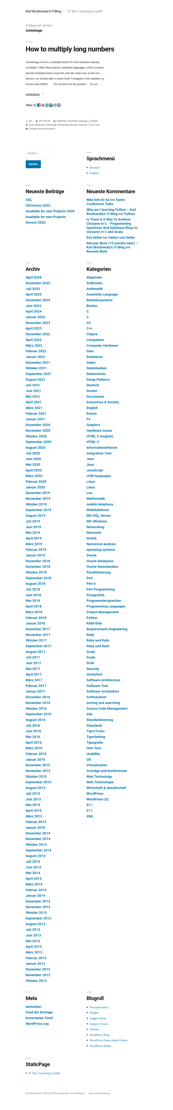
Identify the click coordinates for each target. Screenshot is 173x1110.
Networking (95, 527)
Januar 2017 (35, 691)
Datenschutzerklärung (99, 1093)
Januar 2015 (35, 827)
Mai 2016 (33, 737)
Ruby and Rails (98, 640)
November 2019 (38, 499)
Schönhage (51, 125)
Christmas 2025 (38, 205)
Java (90, 459)
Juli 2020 (33, 453)
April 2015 (34, 810)
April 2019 (34, 538)
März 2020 (34, 476)
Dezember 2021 (38, 362)
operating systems (101, 550)
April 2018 (34, 606)
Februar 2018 (36, 618)
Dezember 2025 (38, 283)
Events (92, 413)
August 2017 (35, 652)
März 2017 (34, 680)
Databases (95, 357)
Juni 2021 (33, 391)
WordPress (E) (98, 799)
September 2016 (38, 714)
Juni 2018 (33, 595)
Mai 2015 (33, 805)
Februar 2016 (36, 754)
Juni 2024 (33, 306)
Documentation (99, 1007)
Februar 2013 (36, 958)
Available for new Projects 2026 (50, 211)
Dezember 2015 (38, 765)
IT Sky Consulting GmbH (44, 1073)
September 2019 (38, 510)
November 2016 (38, 703)
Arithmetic (62, 121)
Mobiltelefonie (98, 510)
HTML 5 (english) (100, 436)
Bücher (92, 306)
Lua (89, 493)
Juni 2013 (33, 935)
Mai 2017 (33, 669)
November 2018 (38, 567)
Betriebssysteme (100, 300)
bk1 (31, 121)
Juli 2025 (33, 289)
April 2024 (34, 311)
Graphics (93, 425)
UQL (29, 200)
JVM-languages (99, 476)
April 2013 (34, 947)
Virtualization (97, 765)
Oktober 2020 (36, 436)
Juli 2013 (33, 930)
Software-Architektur (103, 691)
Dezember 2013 (38, 901)
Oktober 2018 (36, 572)
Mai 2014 (33, 873)
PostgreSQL (96, 595)
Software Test (97, 686)
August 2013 (35, 924)
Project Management (103, 612)
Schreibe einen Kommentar (42, 128)
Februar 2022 (36, 351)
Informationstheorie (102, 448)
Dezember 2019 (38, 493)
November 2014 (38, 839)
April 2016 (34, 742)
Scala (91, 652)
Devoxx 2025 (36, 222)
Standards (94, 725)
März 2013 (34, 952)
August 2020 (35, 448)
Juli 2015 (33, 793)
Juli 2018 (33, 589)
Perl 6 (91, 584)
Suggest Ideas (98, 1018)
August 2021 (35, 379)
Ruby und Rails (98, 646)
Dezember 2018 (38, 561)
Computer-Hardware (102, 345)
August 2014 (35, 856)
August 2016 (35, 720)
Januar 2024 (35, 317)
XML (90, 816)
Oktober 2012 (36, 981)
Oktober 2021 (36, 368)
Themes (94, 1029)
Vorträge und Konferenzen (107, 771)
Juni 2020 (33, 459)
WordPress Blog (99, 1035)
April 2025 (34, 294)
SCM (90, 663)
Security (93, 669)
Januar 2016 (35, 759)
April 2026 (34, 277)
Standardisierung (100, 720)
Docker (92, 391)
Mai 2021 (33, 396)
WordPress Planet (100, 1046)
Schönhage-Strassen (68, 125)
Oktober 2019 (36, 504)
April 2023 (34, 328)
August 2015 (35, 788)
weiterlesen (33, 94)
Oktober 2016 (36, 708)
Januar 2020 (35, 487)
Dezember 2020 (38, 425)
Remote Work (97, 251)
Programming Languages (106, 606)
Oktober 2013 (36, 913)
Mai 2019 (33, 533)
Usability (93, 754)
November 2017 (38, 635)
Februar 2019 (36, 550)
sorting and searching (103, 703)
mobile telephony (100, 504)
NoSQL (92, 538)
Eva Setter (94, 237)
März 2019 (34, 544)
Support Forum (99, 1024)
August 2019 (35, 516)
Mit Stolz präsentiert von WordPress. (68, 1093)
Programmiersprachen (104, 601)
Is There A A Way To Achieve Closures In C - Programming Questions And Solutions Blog (110, 223)
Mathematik (96, 499)
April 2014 (34, 879)
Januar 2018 (35, 623)
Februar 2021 (36, 413)
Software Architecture (103, 680)
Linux (91, 482)
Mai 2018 (33, 601)
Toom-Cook (94, 125)
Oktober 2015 (36, 776)
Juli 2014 (33, 862)
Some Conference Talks (106, 202)
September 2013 (38, 918)
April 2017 (34, 674)
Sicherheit (94, 674)
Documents (95, 396)
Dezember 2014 (38, 833)
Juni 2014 (33, 867)
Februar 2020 (36, 482)
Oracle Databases (100, 561)
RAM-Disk (94, 623)
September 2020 (38, 442)
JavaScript (95, 470)
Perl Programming (101, 589)
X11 (90, 805)
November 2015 (38, 771)
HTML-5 (93, 442)
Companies (95, 340)
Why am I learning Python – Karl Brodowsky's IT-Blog (111, 212)
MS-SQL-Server (99, 516)
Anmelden (33, 1007)
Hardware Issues (99, 430)
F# (88, 419)
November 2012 (38, 975)
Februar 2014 (36, 890)
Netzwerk (94, 533)
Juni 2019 (33, 527)
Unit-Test (94, 748)
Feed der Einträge (39, 1012)
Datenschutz (96, 374)
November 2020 (38, 430)
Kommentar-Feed (39, 1018)
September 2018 (38, 578)
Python (129, 214)
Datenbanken (97, 368)
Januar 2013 (35, 964)
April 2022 (34, 340)
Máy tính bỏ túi (98, 200)
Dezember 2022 (38, 334)
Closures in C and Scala (105, 232)
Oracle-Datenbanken (102, 567)
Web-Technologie (100, 782)
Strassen (83, 125)
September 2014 (38, 850)
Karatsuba (40, 125)
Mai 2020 (33, 465)
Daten (91, 362)
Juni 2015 (33, 799)
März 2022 (34, 345)
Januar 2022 (35, 357)
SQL (90, 714)
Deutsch (95, 168)
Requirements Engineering (107, 629)
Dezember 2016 (38, 697)
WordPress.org (37, 1024)
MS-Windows (97, 521)
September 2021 (38, 374)
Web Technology (99, 776)
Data (90, 351)
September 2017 (38, 646)
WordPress (95, 793)
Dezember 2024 (38, 300)
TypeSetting (96, 737)
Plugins (94, 1013)
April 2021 (34, 402)
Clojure (92, 334)
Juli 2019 (33, 521)
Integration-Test (99, 453)
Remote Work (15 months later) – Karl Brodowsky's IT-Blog (112, 245)
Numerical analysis (101, 544)
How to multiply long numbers (70, 49)
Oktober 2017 (36, 640)
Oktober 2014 (36, 845)
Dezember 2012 (38, 969)
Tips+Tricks (96, 731)
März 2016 (34, 748)
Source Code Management (107, 708)
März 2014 (34, 884)
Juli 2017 (33, 657)
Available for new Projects (46, 217)
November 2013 (38, 907)
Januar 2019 (35, 555)
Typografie (95, 742)
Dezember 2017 (38, 629)
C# (89, 323)
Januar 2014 (35, 896)
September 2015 (38, 782)
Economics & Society (103, 402)
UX (89, 759)
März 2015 (34, 816)
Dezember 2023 (38, 323)
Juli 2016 (33, 725)
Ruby (90, 635)
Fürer (31, 125)
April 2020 (34, 470)
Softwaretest (96, 697)
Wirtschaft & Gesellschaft (106, 788)
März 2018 (34, 612)
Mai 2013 (33, 941)
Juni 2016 (33, 731)
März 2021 (34, 408)
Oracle (92, 555)
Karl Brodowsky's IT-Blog (43, 11)
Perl (90, 578)
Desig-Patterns (98, 379)
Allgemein (94, 277)
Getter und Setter (122, 237)
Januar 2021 (35, 419)
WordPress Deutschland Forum (109, 1040)
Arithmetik (95, 289)
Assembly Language (77, 121)
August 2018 (35, 584)
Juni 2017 (33, 663)
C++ (90, 328)
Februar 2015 (36, 822)
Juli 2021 (33, 385)
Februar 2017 (36, 686)
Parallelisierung (99, 572)
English (94, 121)
